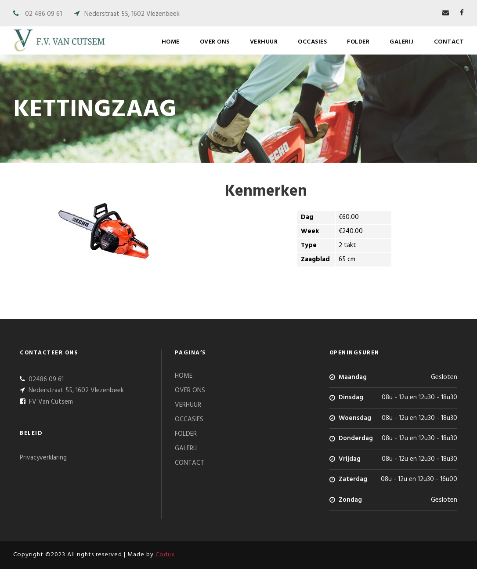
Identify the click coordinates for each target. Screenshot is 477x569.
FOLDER (358, 42)
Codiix (165, 555)
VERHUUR (264, 42)
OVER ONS (215, 42)
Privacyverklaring (43, 457)
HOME (171, 42)
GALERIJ (402, 42)
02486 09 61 (45, 379)
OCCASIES (312, 42)
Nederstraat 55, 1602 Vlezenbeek (132, 14)
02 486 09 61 (43, 14)
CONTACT (449, 42)
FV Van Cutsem (50, 402)
